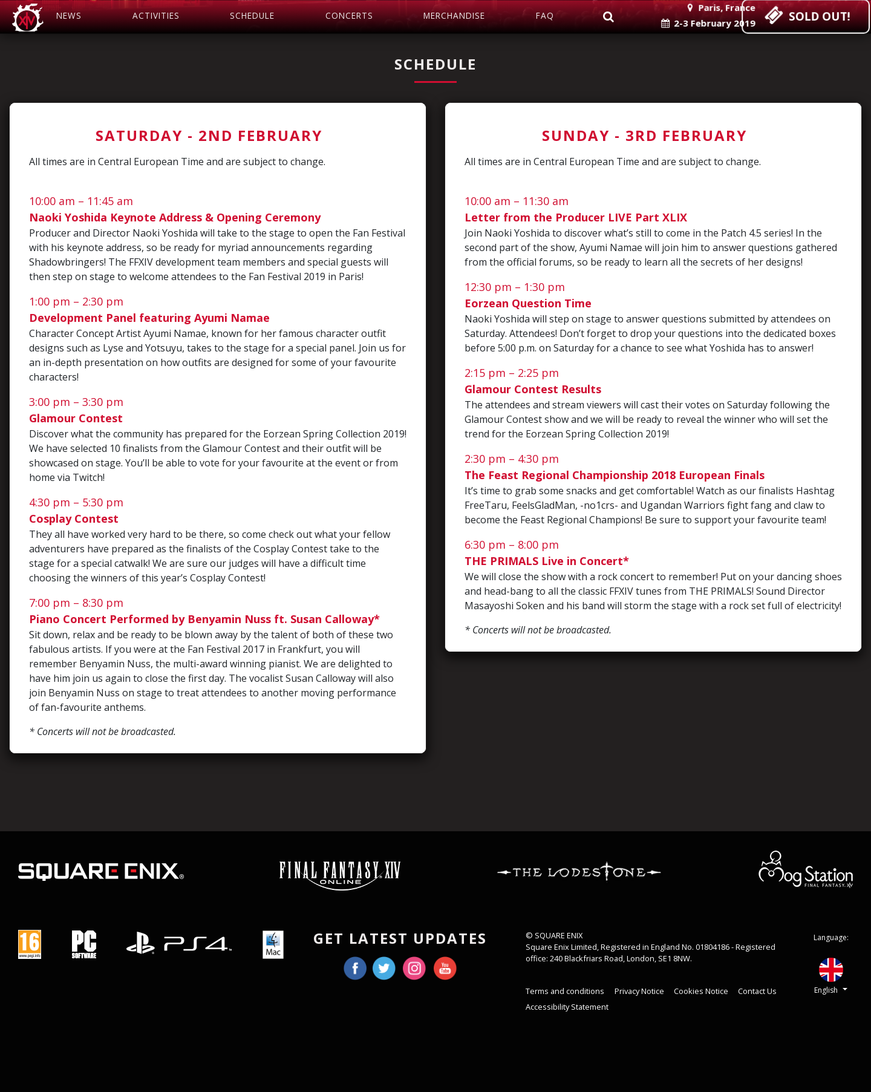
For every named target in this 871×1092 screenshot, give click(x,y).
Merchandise (454, 15)
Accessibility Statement (567, 1006)
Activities (156, 15)
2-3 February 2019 (701, 22)
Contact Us (757, 991)
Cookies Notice (701, 991)
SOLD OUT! (800, 17)
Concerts (349, 15)
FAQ (545, 15)
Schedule (252, 15)
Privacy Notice (639, 991)
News (69, 15)
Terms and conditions (565, 991)
